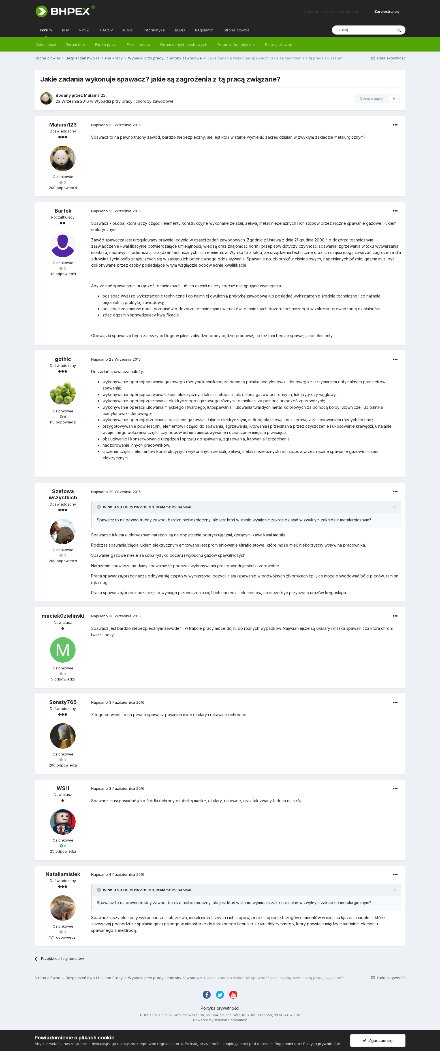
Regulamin (204, 30)
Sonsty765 (63, 702)
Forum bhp (75, 44)
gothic (63, 359)
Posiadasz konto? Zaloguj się (333, 11)
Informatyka (154, 30)
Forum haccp (138, 44)
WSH (63, 788)
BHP (65, 30)
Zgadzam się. (377, 1040)
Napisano (116, 125)
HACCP (106, 30)
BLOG (180, 30)
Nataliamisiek (63, 874)
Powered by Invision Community (220, 1020)
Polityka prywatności (220, 1008)
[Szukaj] (362, 30)
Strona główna (236, 30)
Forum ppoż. (106, 44)
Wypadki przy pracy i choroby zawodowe (134, 101)
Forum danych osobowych (183, 44)
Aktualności (45, 44)
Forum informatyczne (236, 44)
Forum (46, 32)
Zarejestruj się (387, 11)
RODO (128, 30)
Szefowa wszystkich (63, 494)
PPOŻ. (84, 30)
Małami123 (95, 95)
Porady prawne (278, 44)
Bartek (63, 211)
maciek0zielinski (63, 616)
